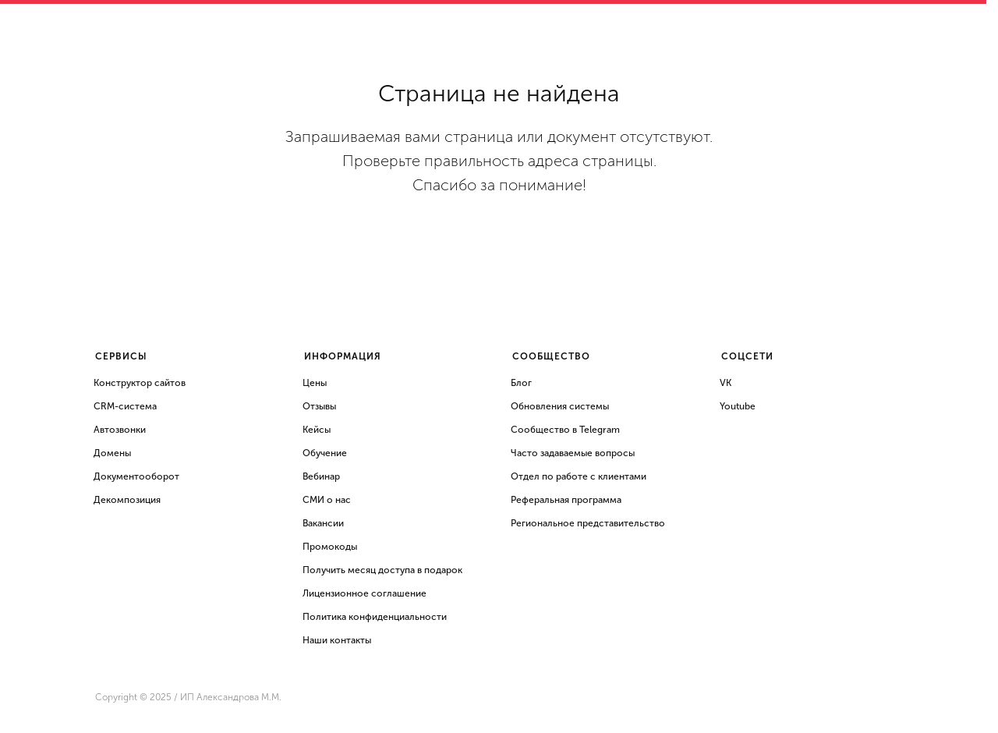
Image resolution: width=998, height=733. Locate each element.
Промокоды (330, 546)
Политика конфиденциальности (375, 616)
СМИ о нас (327, 499)
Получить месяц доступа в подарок (382, 570)
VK (725, 382)
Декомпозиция (127, 499)
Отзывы (319, 406)
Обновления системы (560, 406)
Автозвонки (120, 429)
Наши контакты (337, 640)
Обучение (325, 453)
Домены (112, 453)
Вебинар (321, 476)
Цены (315, 382)
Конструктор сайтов (140, 382)
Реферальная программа (566, 499)
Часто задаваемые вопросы (573, 453)
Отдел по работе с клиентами (578, 476)
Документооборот (136, 476)
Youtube (738, 406)
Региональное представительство (588, 523)
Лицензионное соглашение (364, 593)
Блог (521, 382)
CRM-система (125, 406)
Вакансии (323, 523)
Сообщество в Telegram (565, 429)
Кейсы (317, 429)
